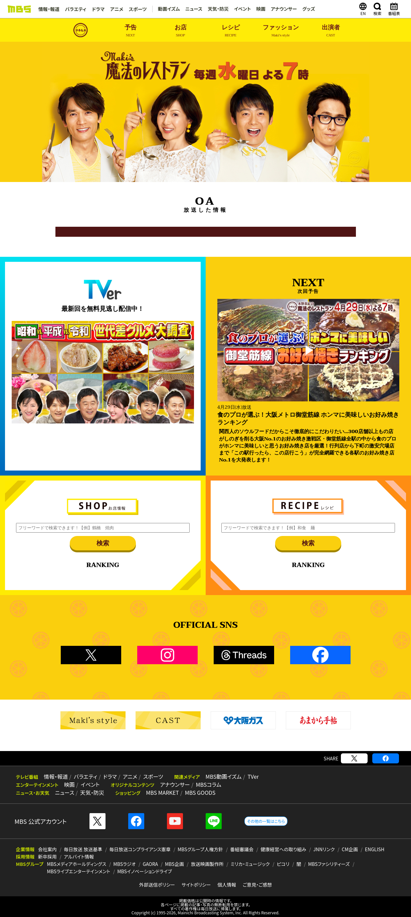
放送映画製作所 (207, 864)
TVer (249, 777)
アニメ (115, 9)
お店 (181, 31)
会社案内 (47, 849)
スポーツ (137, 9)
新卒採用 (47, 856)
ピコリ (283, 864)
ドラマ (97, 9)
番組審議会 (241, 849)
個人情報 (226, 884)
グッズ (308, 9)
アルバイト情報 (79, 856)
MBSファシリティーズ (329, 864)
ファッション (281, 31)
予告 (131, 31)
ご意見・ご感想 (257, 884)
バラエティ (75, 9)
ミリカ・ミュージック (250, 864)
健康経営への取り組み (283, 849)
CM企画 (350, 849)
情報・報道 (48, 9)
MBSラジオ (124, 864)
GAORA (150, 864)
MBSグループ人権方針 (200, 849)
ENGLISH (374, 849)
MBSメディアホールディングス (76, 864)
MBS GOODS (198, 793)
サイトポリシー (196, 884)
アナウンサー (283, 9)
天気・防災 (217, 9)
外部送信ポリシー (157, 884)
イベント (241, 9)
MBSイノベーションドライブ (144, 871)
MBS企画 (174, 864)
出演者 (331, 31)
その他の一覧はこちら (266, 821)
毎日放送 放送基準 (83, 849)
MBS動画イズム (220, 777)
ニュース (192, 9)
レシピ (231, 31)
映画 (260, 9)
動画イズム (168, 9)
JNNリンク (324, 849)
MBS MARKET (161, 793)
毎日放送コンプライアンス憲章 (140, 849)
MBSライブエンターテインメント (78, 871)
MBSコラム (206, 785)
